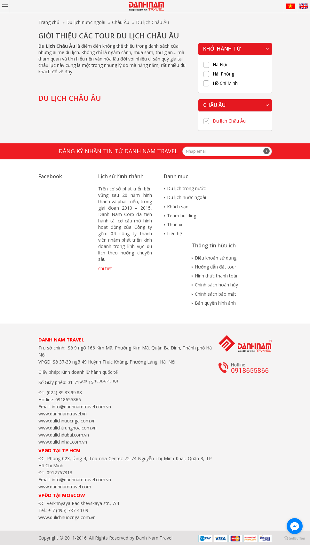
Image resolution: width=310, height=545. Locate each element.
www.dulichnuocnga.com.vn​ (67, 421)
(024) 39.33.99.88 (64, 392)
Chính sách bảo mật (215, 294)
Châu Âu (120, 22)
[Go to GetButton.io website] (294, 538)
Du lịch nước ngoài (85, 22)
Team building (181, 215)
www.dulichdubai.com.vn (63, 435)
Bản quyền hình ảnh (215, 303)
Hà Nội (220, 65)
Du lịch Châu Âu (229, 121)
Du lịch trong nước (186, 188)
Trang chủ (49, 22)
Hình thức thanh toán (217, 276)
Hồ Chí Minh (225, 83)
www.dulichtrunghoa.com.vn (67, 428)
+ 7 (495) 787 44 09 (67, 510)
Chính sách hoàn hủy (216, 285)
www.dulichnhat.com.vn (62, 442)
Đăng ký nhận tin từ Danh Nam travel (118, 151)
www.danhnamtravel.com (64, 487)
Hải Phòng (223, 74)
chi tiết (105, 268)
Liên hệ (174, 233)
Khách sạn (177, 207)
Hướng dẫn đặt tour (215, 267)
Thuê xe (175, 224)
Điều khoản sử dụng (215, 258)
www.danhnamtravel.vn (62, 414)
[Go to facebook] (295, 526)
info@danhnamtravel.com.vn (81, 407)
